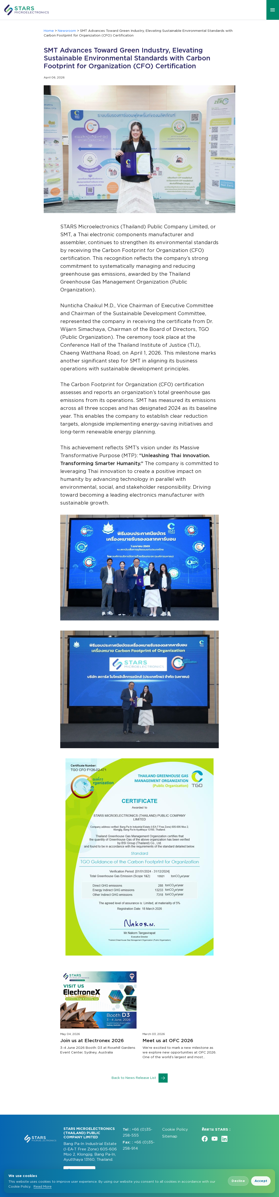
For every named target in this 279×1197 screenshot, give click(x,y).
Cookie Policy (175, 1129)
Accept (261, 1181)
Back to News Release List (140, 1078)
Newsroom (67, 31)
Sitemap (169, 1136)
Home (49, 31)
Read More (43, 1186)
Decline (238, 1181)
